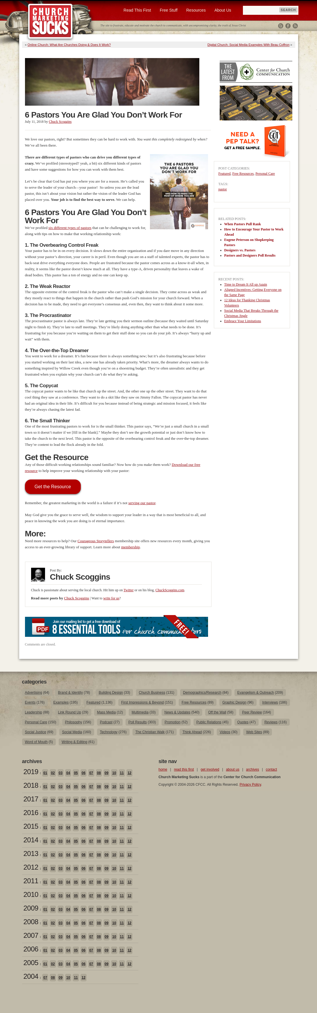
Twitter (281, 26)
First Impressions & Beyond (142, 702)
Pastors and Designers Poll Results (250, 255)
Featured (225, 174)
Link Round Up (69, 712)
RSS (295, 26)
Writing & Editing (74, 742)
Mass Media (106, 712)
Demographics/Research (202, 693)
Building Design (111, 693)
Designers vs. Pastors (240, 250)
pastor (223, 189)
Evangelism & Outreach (255, 693)
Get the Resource (53, 486)
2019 (31, 772)
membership (130, 547)
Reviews (270, 722)
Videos (225, 732)
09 (106, 773)
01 (45, 773)
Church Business (152, 693)
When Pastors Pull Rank (242, 224)
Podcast (106, 722)
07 (91, 773)
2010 (31, 894)
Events (30, 702)
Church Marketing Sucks (50, 21)
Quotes (243, 722)
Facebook (288, 26)
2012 (31, 867)
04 (68, 773)
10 (114, 773)
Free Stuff (169, 10)
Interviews (270, 702)
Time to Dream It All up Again (245, 284)
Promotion (172, 722)
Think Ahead (192, 732)
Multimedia (140, 712)
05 (76, 773)
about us (232, 769)
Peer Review (252, 712)
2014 (31, 840)
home (163, 769)
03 (60, 773)
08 (99, 773)
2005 (31, 963)
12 (129, 773)
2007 (31, 935)
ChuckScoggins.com (169, 590)
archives (252, 769)
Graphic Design (234, 702)
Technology (109, 732)
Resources (196, 10)
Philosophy (73, 722)
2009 (31, 908)
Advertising (33, 693)
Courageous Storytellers (96, 541)
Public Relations (208, 722)
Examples (61, 702)
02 (53, 773)
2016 (31, 812)
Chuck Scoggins (60, 122)
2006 (31, 949)
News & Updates (177, 712)
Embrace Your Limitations (242, 321)
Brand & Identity (70, 693)
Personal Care (265, 174)
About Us (222, 10)
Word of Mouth (36, 742)
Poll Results (137, 722)
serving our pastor (141, 503)
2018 (31, 785)
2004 (31, 976)
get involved (209, 769)
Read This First (137, 10)
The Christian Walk (150, 732)
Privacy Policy (250, 785)
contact (271, 769)
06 (83, 773)
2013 (31, 853)
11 (122, 773)
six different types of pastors (70, 228)
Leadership (33, 712)
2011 (31, 881)
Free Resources (243, 174)
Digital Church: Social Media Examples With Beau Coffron (248, 44)
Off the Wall (217, 712)
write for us (111, 598)
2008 (31, 922)
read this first (184, 769)
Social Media (72, 732)
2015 (31, 826)
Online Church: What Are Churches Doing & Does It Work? (69, 44)
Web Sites (254, 732)
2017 (31, 799)
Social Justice (35, 732)
